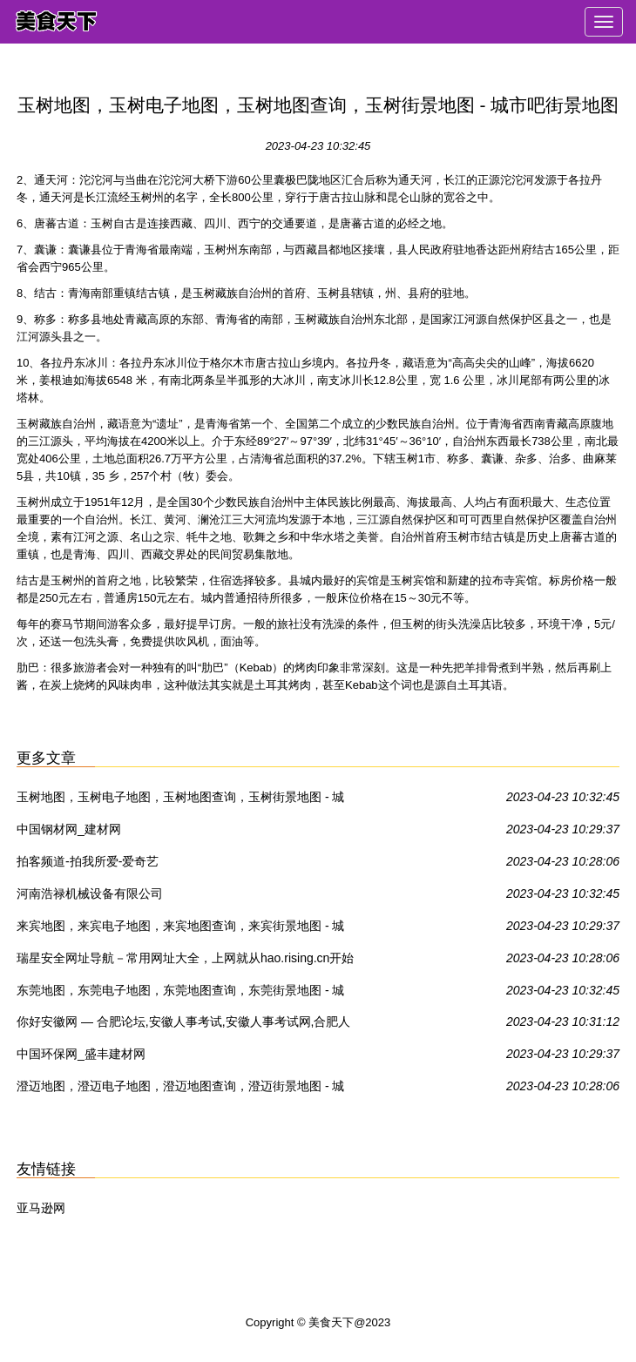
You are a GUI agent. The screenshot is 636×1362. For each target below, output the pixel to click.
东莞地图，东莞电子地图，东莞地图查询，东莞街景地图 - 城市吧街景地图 (180, 993)
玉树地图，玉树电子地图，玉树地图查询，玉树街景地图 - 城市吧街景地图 (180, 800)
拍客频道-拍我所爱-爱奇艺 (88, 861)
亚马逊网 (41, 1208)
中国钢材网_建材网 (69, 829)
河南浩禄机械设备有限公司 (90, 893)
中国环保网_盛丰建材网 (81, 1054)
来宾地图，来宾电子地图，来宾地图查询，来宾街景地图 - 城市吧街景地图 (180, 929)
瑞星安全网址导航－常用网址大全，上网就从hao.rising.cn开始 (185, 958)
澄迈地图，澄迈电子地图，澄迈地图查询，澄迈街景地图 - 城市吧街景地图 (180, 1089)
